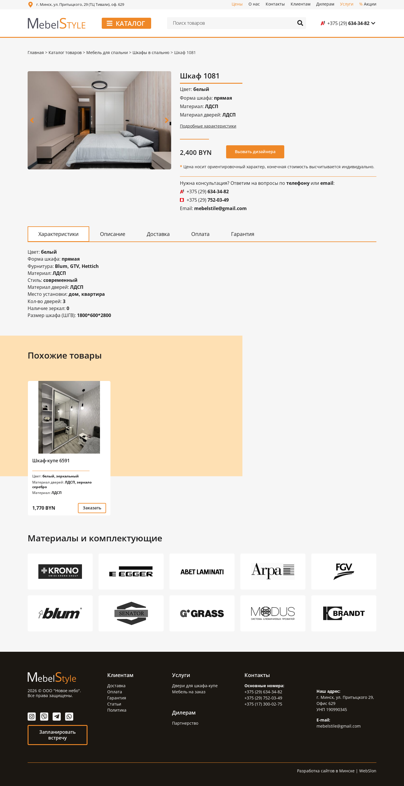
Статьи (114, 703)
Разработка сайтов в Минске (326, 770)
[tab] (58, 233)
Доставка (116, 685)
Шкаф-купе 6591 (51, 460)
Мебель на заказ (188, 691)
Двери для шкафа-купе (195, 685)
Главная (36, 52)
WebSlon (367, 770)
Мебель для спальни (107, 52)
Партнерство (185, 723)
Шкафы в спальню (151, 52)
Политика (116, 709)
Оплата (114, 691)
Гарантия (116, 697)
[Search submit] (300, 23)
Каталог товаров (65, 52)
